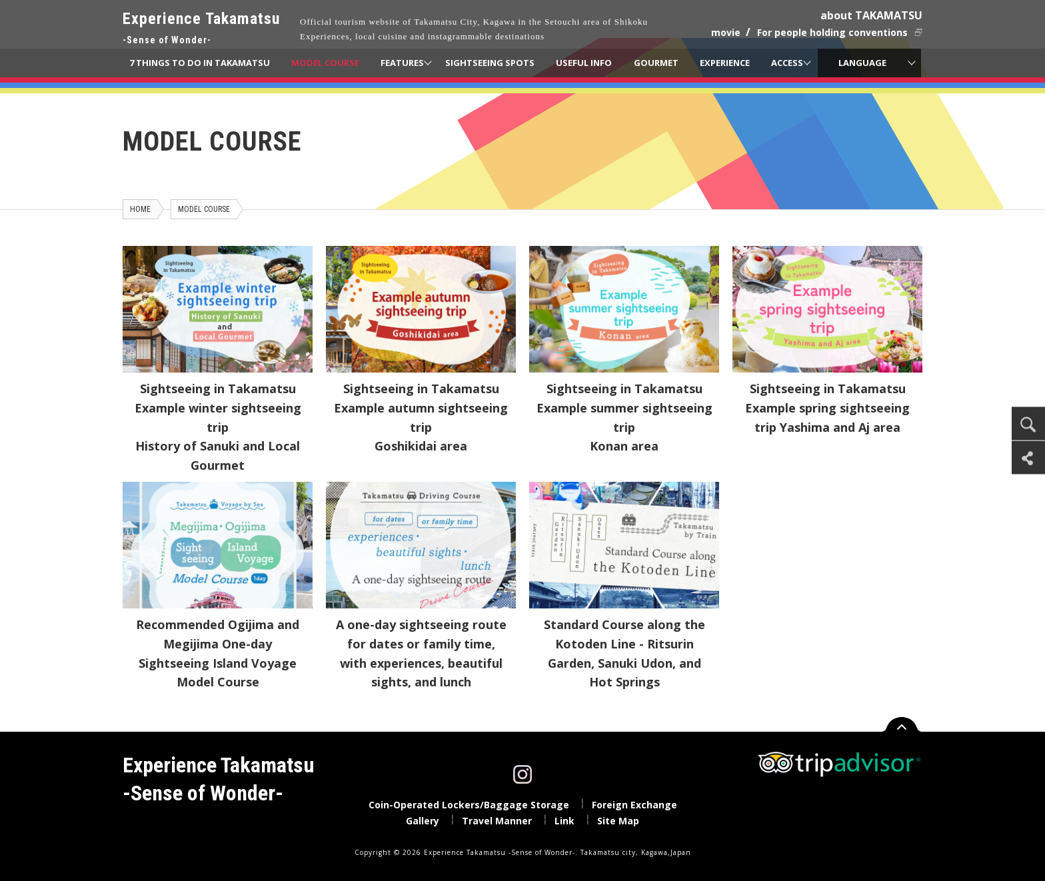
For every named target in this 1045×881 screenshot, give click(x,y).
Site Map (618, 820)
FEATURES (402, 63)
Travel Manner (497, 820)
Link (564, 820)
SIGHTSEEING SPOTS (489, 63)
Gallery (422, 820)
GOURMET (656, 63)
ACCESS (787, 63)
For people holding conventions (832, 32)
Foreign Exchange (634, 804)
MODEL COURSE (325, 63)
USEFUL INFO (584, 63)
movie (725, 32)
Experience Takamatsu (201, 29)
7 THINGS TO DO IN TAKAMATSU (199, 63)
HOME (140, 209)
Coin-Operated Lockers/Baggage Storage (469, 804)
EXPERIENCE (725, 63)
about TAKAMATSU (871, 15)
